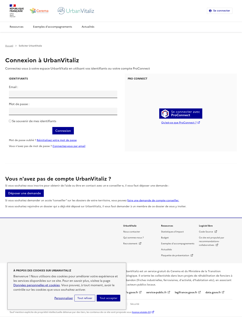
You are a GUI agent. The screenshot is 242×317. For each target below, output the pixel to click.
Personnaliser (63, 298)
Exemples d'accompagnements (52, 27)
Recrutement (132, 243)
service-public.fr (156, 292)
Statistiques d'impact (172, 231)
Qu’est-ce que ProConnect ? (179, 123)
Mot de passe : (19, 104)
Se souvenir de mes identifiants (34, 121)
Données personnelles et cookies (36, 285)
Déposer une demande (24, 193)
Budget (165, 237)
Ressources (16, 27)
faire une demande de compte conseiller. (153, 200)
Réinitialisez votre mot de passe (57, 140)
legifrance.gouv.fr (186, 292)
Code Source (208, 231)
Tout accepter (108, 298)
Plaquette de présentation (177, 255)
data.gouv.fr (213, 292)
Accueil (9, 45)
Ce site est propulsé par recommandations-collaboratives (211, 241)
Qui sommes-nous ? (133, 237)
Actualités (88, 27)
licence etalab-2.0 (141, 312)
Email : (13, 87)
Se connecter (221, 11)
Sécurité (134, 304)
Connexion (63, 130)
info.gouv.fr (130, 292)
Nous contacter (131, 231)
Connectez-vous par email (69, 146)
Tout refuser (84, 298)
